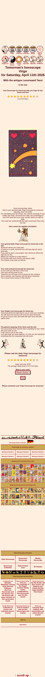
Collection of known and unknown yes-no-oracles (8, 609)
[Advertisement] (22, 23)
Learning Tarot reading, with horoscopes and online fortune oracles (38, 610)
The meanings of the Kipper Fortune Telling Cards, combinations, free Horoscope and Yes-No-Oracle (23, 588)
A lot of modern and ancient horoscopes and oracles (23, 609)
